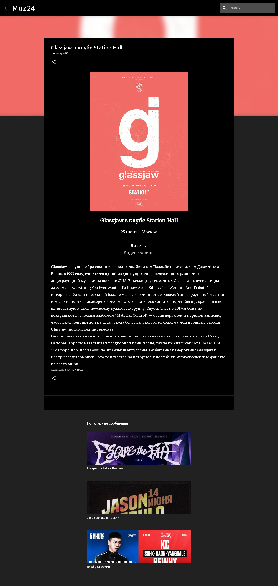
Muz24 (23, 7)
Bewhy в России (98, 567)
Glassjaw (57, 369)
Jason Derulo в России (103, 517)
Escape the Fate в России (105, 468)
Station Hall (74, 369)
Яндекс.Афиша (139, 252)
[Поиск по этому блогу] (252, 8)
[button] (53, 62)
